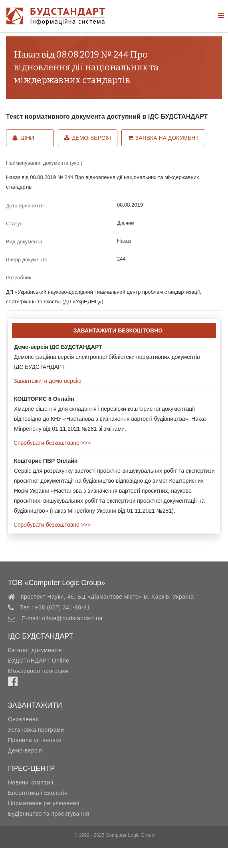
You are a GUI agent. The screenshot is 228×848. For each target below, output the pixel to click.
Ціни (23, 138)
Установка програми (36, 730)
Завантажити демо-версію (46, 381)
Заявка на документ (163, 138)
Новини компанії (31, 782)
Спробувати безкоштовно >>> (51, 443)
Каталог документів (35, 650)
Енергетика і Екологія (38, 793)
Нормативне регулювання (43, 803)
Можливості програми (38, 671)
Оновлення (23, 719)
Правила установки (34, 740)
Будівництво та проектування (48, 813)
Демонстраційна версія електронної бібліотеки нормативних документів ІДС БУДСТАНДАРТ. (107, 357)
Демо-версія (87, 138)
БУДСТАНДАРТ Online (38, 660)
